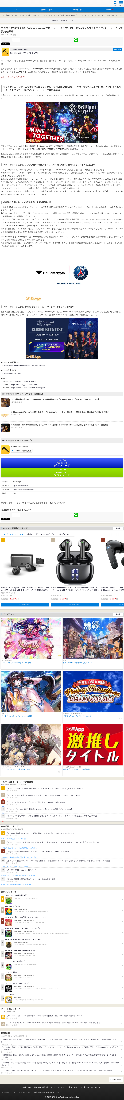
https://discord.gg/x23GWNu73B (24, 384)
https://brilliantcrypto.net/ (20, 485)
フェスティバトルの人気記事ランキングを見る (16, 884)
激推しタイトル (67, 20)
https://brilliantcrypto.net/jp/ (12, 373)
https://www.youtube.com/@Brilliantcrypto (28, 387)
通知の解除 (73, 1087)
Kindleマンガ (32, 534)
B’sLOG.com (95, 1087)
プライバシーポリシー (58, 1087)
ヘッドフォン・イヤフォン (13, 534)
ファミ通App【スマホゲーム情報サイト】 (16, 15)
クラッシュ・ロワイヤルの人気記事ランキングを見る (18, 875)
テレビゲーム (63, 534)
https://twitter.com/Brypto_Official (23, 381)
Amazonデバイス (48, 534)
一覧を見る (118, 528)
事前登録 (54, 20)
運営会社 (45, 1087)
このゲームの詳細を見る (22, 451)
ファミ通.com (84, 1087)
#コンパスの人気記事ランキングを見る (14, 839)
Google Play (62, 472)
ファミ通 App (9, 3)
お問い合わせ (27, 1087)
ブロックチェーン (39, 15)
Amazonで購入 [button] (25, 605)
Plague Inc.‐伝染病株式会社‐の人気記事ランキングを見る (19, 857)
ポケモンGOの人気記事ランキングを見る (15, 866)
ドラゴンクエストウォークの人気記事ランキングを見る (19, 848)
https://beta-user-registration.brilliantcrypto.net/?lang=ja (23, 365)
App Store (62, 463)
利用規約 (37, 1087)
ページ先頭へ (117, 1080)
